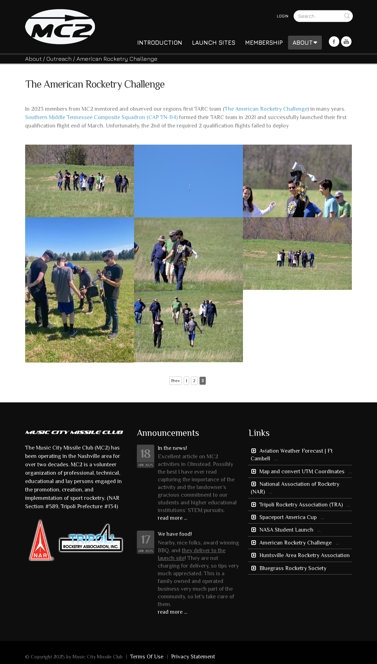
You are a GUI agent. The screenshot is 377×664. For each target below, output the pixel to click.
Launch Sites (213, 42)
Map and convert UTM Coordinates (302, 471)
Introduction (159, 42)
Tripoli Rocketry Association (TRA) (301, 505)
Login (282, 16)
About (305, 42)
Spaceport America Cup (288, 517)
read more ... (172, 518)
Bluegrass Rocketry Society (292, 568)
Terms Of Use (146, 657)
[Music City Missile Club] (60, 26)
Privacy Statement (193, 657)
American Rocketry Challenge (295, 543)
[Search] (323, 16)
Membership (264, 42)
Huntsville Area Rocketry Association (304, 555)
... (276, 458)
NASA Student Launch (286, 530)
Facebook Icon (334, 41)
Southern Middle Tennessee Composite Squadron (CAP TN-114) (101, 117)
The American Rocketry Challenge (265, 109)
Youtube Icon (346, 41)
